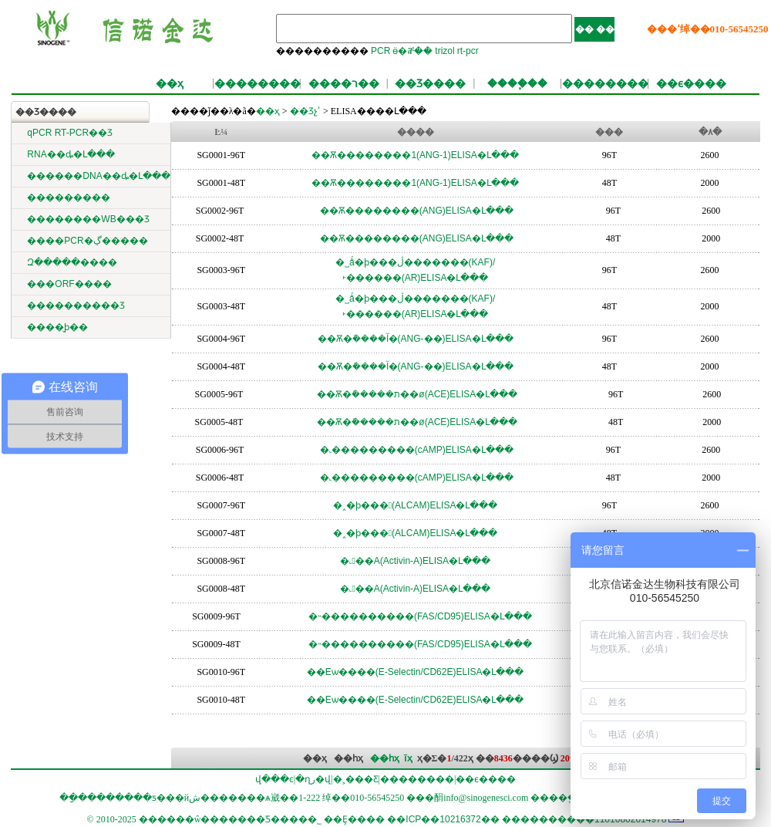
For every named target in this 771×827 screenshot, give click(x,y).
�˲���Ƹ (356, 779)
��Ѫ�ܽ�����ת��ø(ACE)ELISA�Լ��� (417, 394)
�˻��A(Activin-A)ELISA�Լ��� (415, 560)
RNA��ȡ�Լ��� (70, 154)
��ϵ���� (691, 83)
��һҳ (384, 758)
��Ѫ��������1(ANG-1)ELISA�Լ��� (414, 155)
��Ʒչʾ (304, 111)
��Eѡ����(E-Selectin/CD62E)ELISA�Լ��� (415, 672)
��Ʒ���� (430, 83)
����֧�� (517, 83)
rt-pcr (468, 51)
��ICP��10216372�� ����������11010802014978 (526, 819)
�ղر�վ (313, 779)
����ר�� (343, 83)
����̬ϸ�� (57, 327)
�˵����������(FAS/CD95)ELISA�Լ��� (420, 616)
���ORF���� (69, 283)
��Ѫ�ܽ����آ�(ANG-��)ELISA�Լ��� (415, 338)
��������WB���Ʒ (88, 219)
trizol (444, 51)
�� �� (594, 29)
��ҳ (169, 83)
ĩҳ (408, 758)
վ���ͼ (274, 779)
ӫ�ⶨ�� (412, 51)
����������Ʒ (76, 305)
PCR (380, 51)
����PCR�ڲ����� (87, 240)
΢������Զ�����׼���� (72, 262)
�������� (257, 83)
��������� (68, 197)
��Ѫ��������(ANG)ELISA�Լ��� (416, 210)
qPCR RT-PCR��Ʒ (70, 132)
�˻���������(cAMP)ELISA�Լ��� (416, 449)
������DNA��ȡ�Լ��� (98, 175)
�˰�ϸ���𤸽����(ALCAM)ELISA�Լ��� (415, 505)
